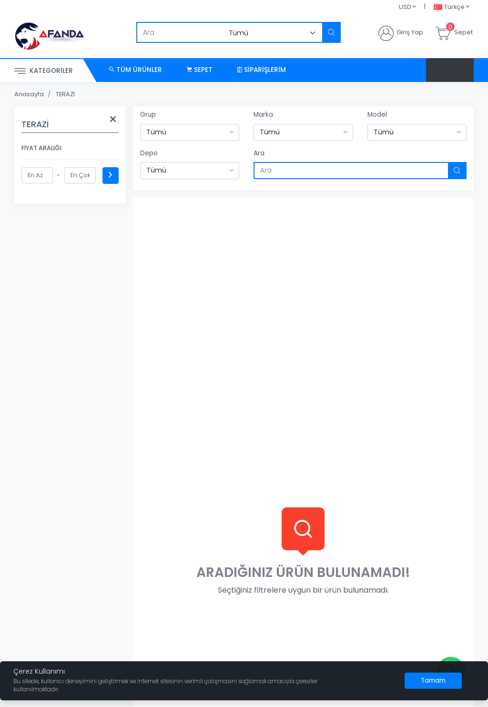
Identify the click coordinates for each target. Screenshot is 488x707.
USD (405, 7)
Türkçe (449, 7)
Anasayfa (29, 94)
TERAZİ (65, 94)
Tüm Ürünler (135, 69)
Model (377, 114)
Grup (148, 114)
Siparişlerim (261, 69)
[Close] (433, 681)
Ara (259, 153)
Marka (263, 114)
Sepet (200, 69)
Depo (149, 153)
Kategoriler (43, 71)
